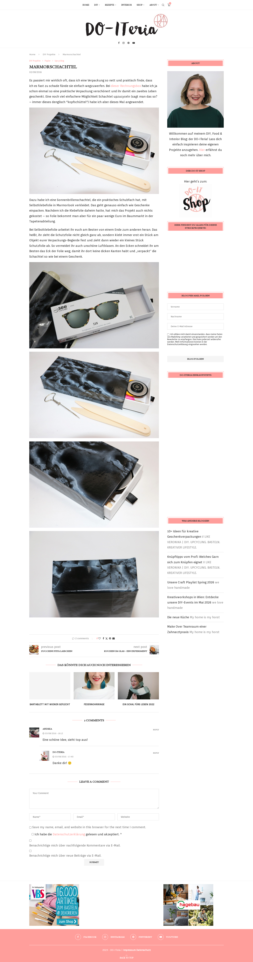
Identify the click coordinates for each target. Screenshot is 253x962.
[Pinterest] (128, 43)
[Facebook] (119, 43)
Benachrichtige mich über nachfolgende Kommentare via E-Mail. (75, 845)
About (153, 5)
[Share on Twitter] (106, 638)
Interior (126, 5)
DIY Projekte (49, 54)
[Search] (163, 5)
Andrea (47, 728)
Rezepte (109, 5)
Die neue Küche (178, 617)
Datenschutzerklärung (69, 834)
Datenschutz (143, 950)
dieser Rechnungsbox (126, 86)
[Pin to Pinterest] (110, 638)
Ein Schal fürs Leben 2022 (138, 704)
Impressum (129, 950)
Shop (139, 5)
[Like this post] (99, 638)
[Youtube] (133, 43)
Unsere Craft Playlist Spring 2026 (190, 582)
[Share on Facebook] (103, 638)
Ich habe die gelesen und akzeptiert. (77, 834)
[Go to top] (126, 957)
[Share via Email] (113, 638)
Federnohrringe (94, 704)
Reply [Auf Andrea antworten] (156, 730)
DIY (96, 5)
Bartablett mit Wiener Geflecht (50, 704)
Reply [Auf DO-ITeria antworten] (156, 753)
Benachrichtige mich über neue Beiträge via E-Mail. (65, 855)
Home (85, 5)
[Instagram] (124, 43)
